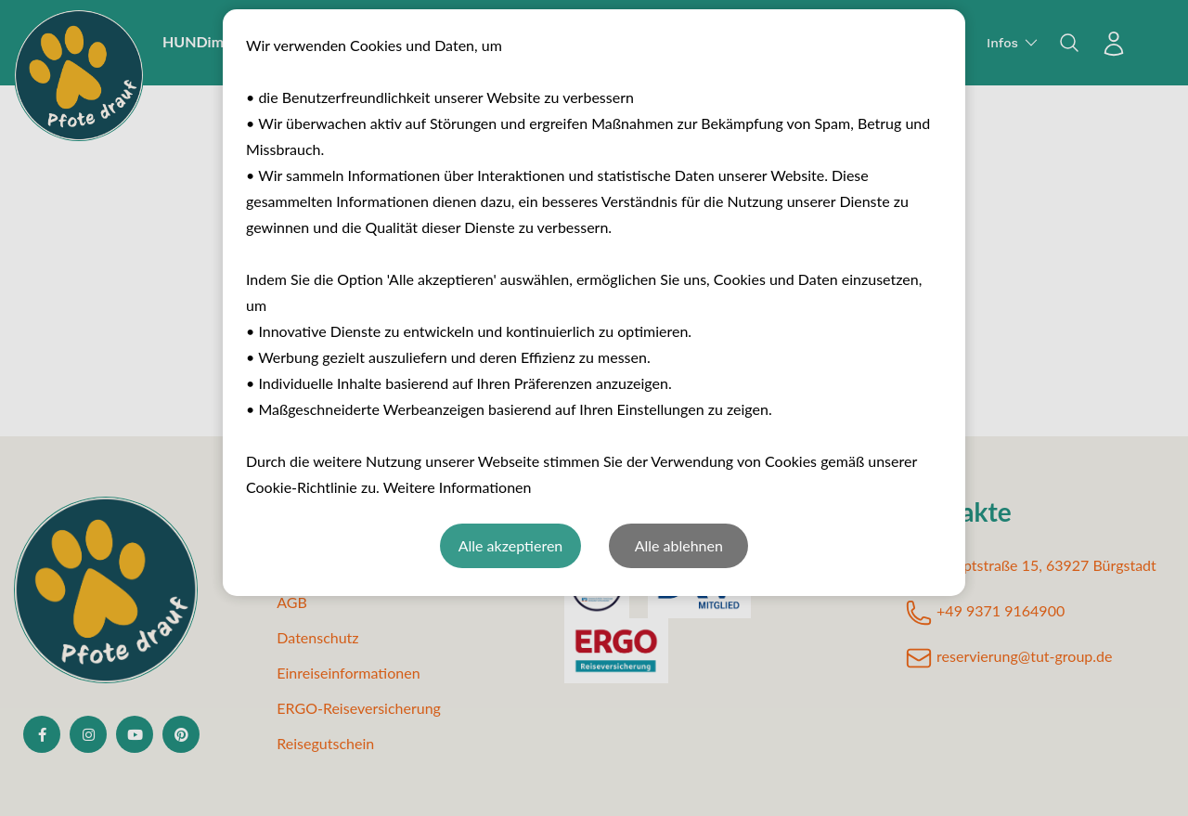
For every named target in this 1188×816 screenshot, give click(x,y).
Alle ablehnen (679, 545)
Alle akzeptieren (510, 545)
